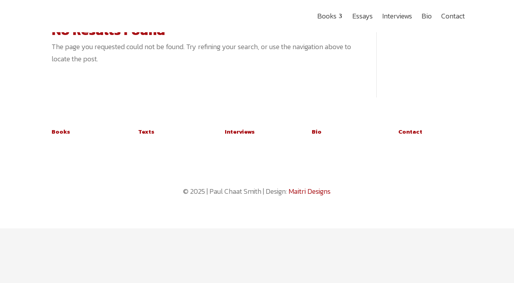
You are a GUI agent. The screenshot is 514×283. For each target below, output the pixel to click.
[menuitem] (330, 16)
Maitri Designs (309, 191)
